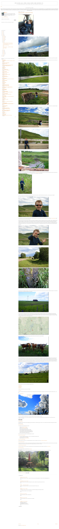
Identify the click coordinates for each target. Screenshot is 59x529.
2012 (2, 34)
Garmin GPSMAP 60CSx (20, 393)
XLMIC (21, 477)
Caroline (21, 501)
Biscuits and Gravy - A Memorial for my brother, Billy (7, 101)
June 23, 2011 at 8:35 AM (24, 501)
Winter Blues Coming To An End (5, 72)
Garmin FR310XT (20, 386)
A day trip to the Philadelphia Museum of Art (6, 65)
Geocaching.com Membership (44, 440)
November (4, 37)
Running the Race (4, 82)
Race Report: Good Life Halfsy (5, 99)
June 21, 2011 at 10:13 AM (24, 497)
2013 (2, 33)
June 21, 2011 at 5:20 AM (24, 493)
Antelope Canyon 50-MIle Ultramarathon (6, 108)
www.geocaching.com (37, 172)
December (4, 36)
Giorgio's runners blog (4, 80)
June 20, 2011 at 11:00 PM (24, 488)
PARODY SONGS (4, 106)
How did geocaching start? (21, 447)
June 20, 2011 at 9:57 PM (24, 477)
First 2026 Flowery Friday (4, 63)
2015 (2, 32)
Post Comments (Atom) (23, 525)
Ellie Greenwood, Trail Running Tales (6, 110)
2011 (2, 35)
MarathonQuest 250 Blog (5, 91)
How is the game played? (20, 424)
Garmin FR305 (19, 385)
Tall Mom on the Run (4, 71)
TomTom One (19, 390)
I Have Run (3, 112)
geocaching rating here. (47, 361)
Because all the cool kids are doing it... (29, 3)
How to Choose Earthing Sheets (5, 76)
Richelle (21, 488)
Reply (20, 486)
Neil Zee (6, 12)
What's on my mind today (5, 93)
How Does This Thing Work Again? (5, 85)
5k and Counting (4, 114)
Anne (20, 493)
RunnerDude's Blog (4, 78)
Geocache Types (48, 446)
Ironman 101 (3, 67)
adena (20, 497)
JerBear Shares (4, 98)
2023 (2, 31)
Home (1, 6)
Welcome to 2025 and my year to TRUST (6, 74)
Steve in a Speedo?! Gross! (5, 69)
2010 (2, 55)
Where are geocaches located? (21, 441)
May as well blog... (4, 87)
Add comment (20, 506)
